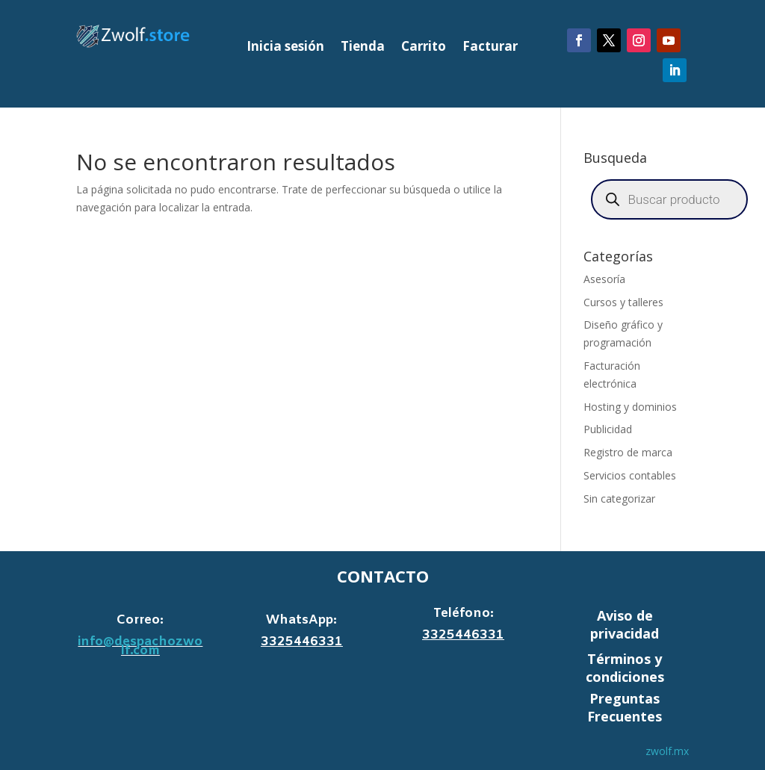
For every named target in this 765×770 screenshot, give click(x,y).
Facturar (490, 48)
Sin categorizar (619, 498)
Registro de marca (627, 452)
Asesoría (604, 279)
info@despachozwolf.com (140, 646)
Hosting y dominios (630, 407)
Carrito (423, 48)
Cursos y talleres (623, 302)
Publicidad (607, 429)
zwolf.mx (667, 751)
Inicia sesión (285, 48)
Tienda (363, 48)
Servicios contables (629, 475)
